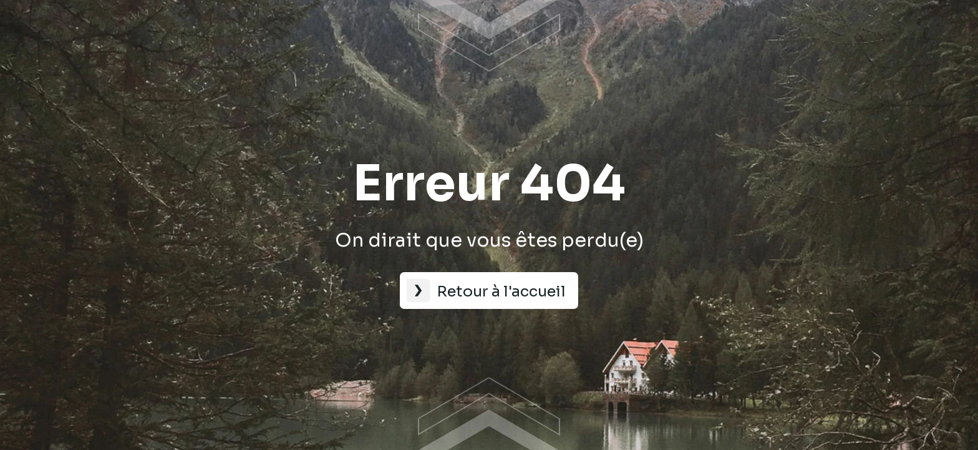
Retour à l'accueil (501, 291)
